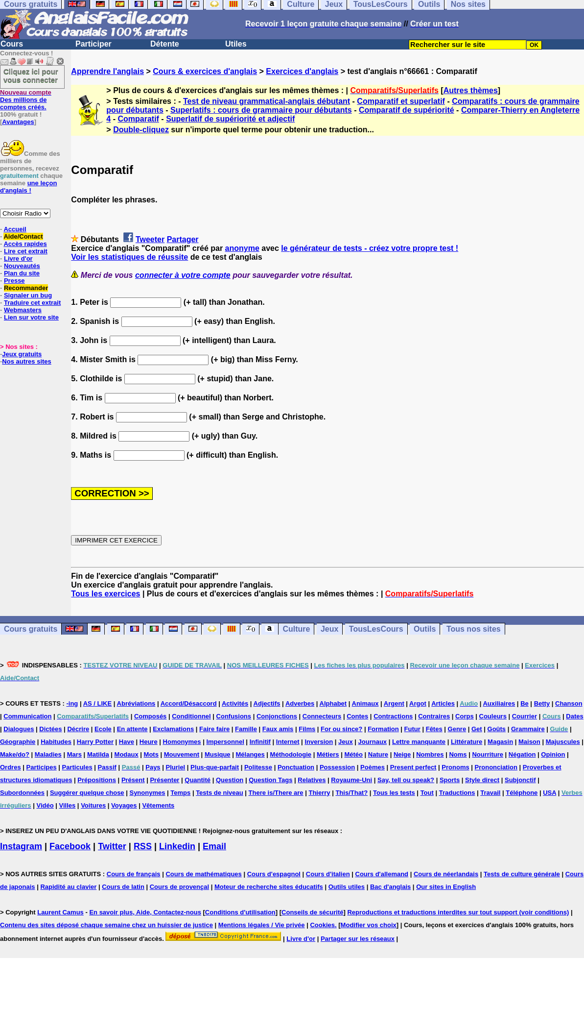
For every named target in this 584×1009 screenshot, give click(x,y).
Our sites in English (446, 886)
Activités (235, 703)
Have (126, 741)
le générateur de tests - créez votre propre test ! (369, 248)
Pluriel (175, 767)
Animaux (365, 703)
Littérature (466, 741)
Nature (378, 754)
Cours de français (134, 874)
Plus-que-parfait (214, 767)
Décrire (78, 729)
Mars (74, 754)
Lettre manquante (418, 741)
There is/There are (276, 792)
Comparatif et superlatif (401, 101)
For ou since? (341, 729)
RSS (143, 846)
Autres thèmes (471, 90)
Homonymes (182, 741)
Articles (443, 703)
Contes (357, 716)
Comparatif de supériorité (406, 110)
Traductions (457, 792)
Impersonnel (225, 741)
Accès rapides (25, 243)
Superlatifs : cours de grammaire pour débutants (261, 110)
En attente (132, 729)
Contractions (393, 716)
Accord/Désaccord (189, 703)
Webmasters (23, 310)
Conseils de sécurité (312, 912)
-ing (72, 703)
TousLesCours (376, 629)
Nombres (430, 754)
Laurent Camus (60, 912)
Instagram (21, 846)
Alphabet (333, 703)
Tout (427, 792)
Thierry (319, 792)
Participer (93, 44)
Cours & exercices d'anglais (205, 71)
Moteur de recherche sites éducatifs (268, 886)
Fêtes (434, 729)
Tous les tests (394, 792)
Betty (542, 703)
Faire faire (214, 729)
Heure (149, 741)
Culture (296, 629)
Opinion (553, 754)
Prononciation (496, 767)
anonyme (242, 248)
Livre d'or (18, 258)
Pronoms (455, 767)
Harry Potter (95, 741)
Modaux (127, 754)
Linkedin (177, 846)
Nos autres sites (26, 361)
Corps (464, 716)
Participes (41, 767)
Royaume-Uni (351, 780)
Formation (383, 729)
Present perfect (413, 767)
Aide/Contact (23, 236)
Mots (151, 754)
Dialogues (18, 729)
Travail (490, 792)
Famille (246, 729)
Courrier (524, 716)
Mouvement (181, 754)
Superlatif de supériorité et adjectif (230, 119)
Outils (425, 629)
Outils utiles (346, 886)
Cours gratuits (30, 629)
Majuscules (563, 741)
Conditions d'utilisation (240, 912)
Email (214, 846)
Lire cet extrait (25, 251)
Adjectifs (267, 703)
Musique (218, 754)
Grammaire (528, 729)
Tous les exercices (105, 594)
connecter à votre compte (183, 275)
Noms (458, 754)
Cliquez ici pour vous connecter (30, 75)
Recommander (26, 288)
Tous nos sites (473, 629)
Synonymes (147, 792)
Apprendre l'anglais (107, 71)
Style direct (482, 780)
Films (307, 729)
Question (229, 780)
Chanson (569, 703)
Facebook (70, 846)
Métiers (328, 754)
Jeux (329, 629)
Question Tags (270, 780)
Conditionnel (191, 716)
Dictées (50, 729)
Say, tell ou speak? (405, 780)
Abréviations (136, 703)
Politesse (258, 767)
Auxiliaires (499, 703)
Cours (11, 44)
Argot (417, 703)
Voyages (124, 805)
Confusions (234, 716)
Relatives (312, 780)
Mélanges (249, 754)
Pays (152, 767)
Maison (529, 741)
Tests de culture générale (522, 874)
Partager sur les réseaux (358, 938)
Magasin (500, 741)
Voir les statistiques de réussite (129, 257)
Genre (457, 729)
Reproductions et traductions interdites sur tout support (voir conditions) (458, 912)
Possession (337, 767)
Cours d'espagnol (274, 874)
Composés (150, 716)
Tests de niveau (219, 792)
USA (549, 792)
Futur (412, 729)
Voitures (93, 805)
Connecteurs (322, 716)
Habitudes (56, 741)
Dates (574, 716)
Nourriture (487, 754)
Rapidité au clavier (68, 886)
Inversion (318, 741)
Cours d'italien (328, 874)
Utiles (236, 44)
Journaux (372, 741)
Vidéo (44, 805)
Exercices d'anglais (302, 71)
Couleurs (493, 716)
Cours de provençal (179, 886)
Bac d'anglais (390, 886)
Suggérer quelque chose (87, 792)
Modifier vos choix (369, 925)
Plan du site (22, 273)
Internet (288, 741)
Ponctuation (296, 767)
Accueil (14, 229)
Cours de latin (123, 886)
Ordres (10, 767)
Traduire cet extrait (32, 302)
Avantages (18, 121)
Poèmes (372, 767)
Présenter (164, 780)
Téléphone (521, 792)
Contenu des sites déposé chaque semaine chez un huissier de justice (106, 925)
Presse (14, 280)
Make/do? (14, 754)
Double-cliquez (141, 129)
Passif (107, 767)
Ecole (103, 729)
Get (476, 729)
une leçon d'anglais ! (28, 186)
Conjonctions (277, 716)
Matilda (98, 754)
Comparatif (138, 119)
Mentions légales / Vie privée (261, 925)
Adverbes (299, 703)
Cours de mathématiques (203, 874)
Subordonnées (22, 792)
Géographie (17, 741)
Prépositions (96, 780)
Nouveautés (22, 266)
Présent (133, 780)
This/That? (351, 792)
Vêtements (158, 805)
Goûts (497, 729)
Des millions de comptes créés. (25, 100)
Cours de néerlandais (446, 874)
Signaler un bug (28, 295)
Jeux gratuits (22, 354)
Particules (77, 767)
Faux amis (278, 729)
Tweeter (150, 239)
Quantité (197, 780)
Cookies (322, 925)
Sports (450, 780)
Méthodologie (291, 754)
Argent (394, 703)
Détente (164, 44)
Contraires (434, 716)
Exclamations (173, 729)
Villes (67, 805)
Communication (27, 716)
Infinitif (260, 741)
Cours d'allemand (382, 874)
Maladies (48, 754)
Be (524, 703)
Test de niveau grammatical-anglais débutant (266, 101)
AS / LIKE (97, 703)
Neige (402, 754)
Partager (183, 239)
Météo (353, 754)
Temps (180, 792)
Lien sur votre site (31, 317)
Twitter (112, 846)
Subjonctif (520, 780)
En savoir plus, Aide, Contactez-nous (145, 912)
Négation (522, 754)
